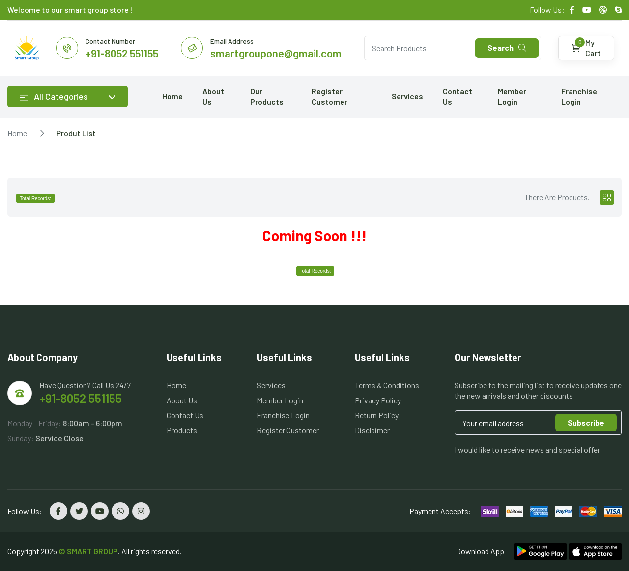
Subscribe (586, 422)
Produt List (76, 133)
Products (182, 430)
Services (407, 96)
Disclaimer (372, 430)
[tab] (607, 197)
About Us (213, 96)
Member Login (512, 96)
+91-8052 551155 (80, 398)
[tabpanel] (314, 237)
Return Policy (377, 415)
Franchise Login (579, 96)
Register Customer (329, 96)
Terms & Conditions (387, 385)
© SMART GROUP (88, 551)
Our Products (267, 96)
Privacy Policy (378, 400)
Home (172, 96)
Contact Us (457, 96)
